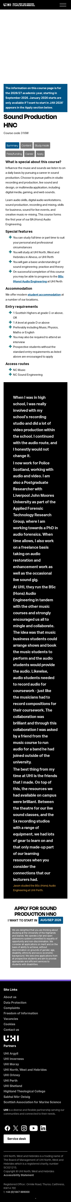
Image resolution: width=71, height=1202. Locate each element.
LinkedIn (43, 1128)
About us (10, 997)
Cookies (9, 1024)
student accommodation (44, 294)
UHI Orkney (12, 1075)
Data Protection (15, 1002)
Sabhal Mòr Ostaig (17, 1096)
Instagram (24, 1128)
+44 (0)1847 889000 (18, 1192)
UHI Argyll (11, 1053)
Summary (12, 145)
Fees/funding (14, 153)
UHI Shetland (13, 1086)
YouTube (34, 1128)
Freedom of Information (21, 1013)
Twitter (16, 1128)
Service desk (16, 1138)
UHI (6, 1110)
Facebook (7, 1128)
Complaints (12, 1008)
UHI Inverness (14, 1058)
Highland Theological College (24, 1091)
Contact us (11, 1029)
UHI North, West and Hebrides (25, 1069)
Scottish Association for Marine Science (32, 1102)
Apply (40, 153)
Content (26, 145)
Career (29, 153)
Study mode (42, 145)
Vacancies (11, 1018)
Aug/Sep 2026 (50, 920)
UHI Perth (10, 1080)
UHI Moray (11, 1064)
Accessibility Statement (19, 1175)
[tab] (12, 145)
